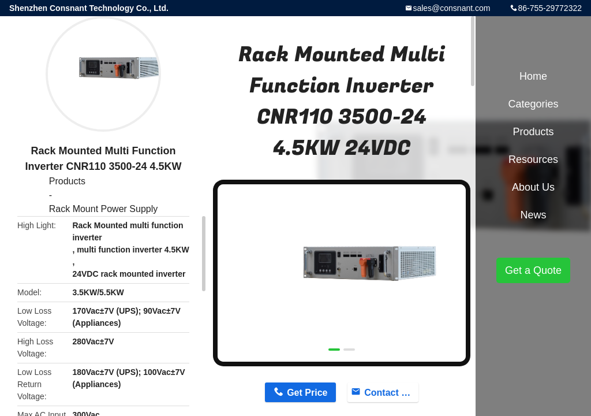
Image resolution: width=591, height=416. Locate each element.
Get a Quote (533, 270)
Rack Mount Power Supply (103, 209)
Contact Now (391, 393)
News (533, 215)
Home (533, 76)
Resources (533, 159)
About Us (533, 187)
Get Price (307, 393)
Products (67, 181)
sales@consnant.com (451, 8)
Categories (533, 104)
